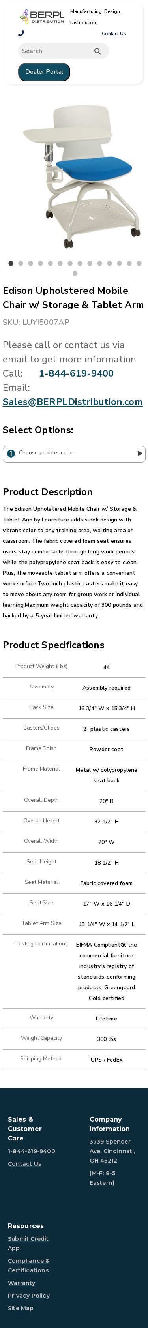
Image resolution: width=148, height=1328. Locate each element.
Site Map (21, 1308)
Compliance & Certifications (28, 1265)
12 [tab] (120, 264)
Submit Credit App (28, 1243)
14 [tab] (139, 264)
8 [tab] (80, 264)
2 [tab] (21, 264)
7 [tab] (70, 264)
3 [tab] (31, 264)
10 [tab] (100, 264)
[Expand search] (63, 51)
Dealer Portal (44, 72)
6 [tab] (60, 264)
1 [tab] (11, 264)
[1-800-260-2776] (21, 33)
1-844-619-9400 (76, 373)
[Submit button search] (98, 51)
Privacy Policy (29, 1295)
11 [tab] (110, 264)
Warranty (22, 1283)
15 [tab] (75, 273)
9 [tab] (90, 264)
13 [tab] (129, 264)
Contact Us (114, 33)
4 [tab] (41, 264)
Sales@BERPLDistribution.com (73, 402)
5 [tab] (50, 264)
